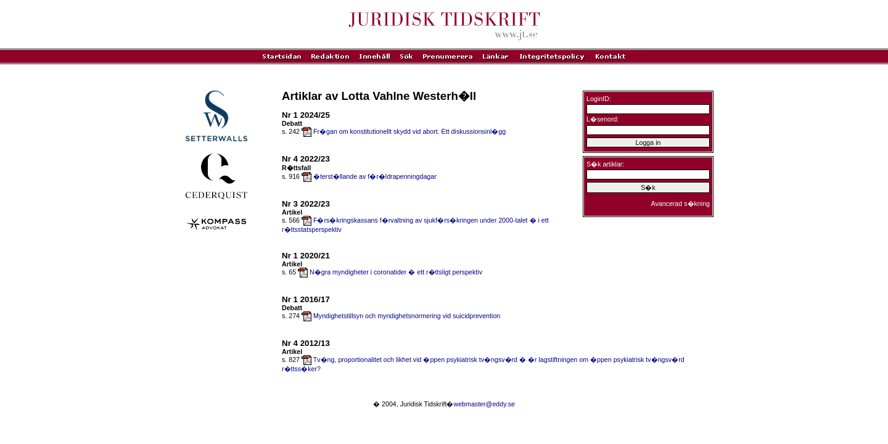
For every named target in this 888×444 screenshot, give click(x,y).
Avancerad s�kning (680, 203)
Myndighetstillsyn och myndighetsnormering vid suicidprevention (406, 315)
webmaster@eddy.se (483, 404)
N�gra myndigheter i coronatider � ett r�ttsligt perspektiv (396, 272)
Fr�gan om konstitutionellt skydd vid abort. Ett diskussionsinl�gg (409, 131)
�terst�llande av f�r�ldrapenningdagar (375, 176)
